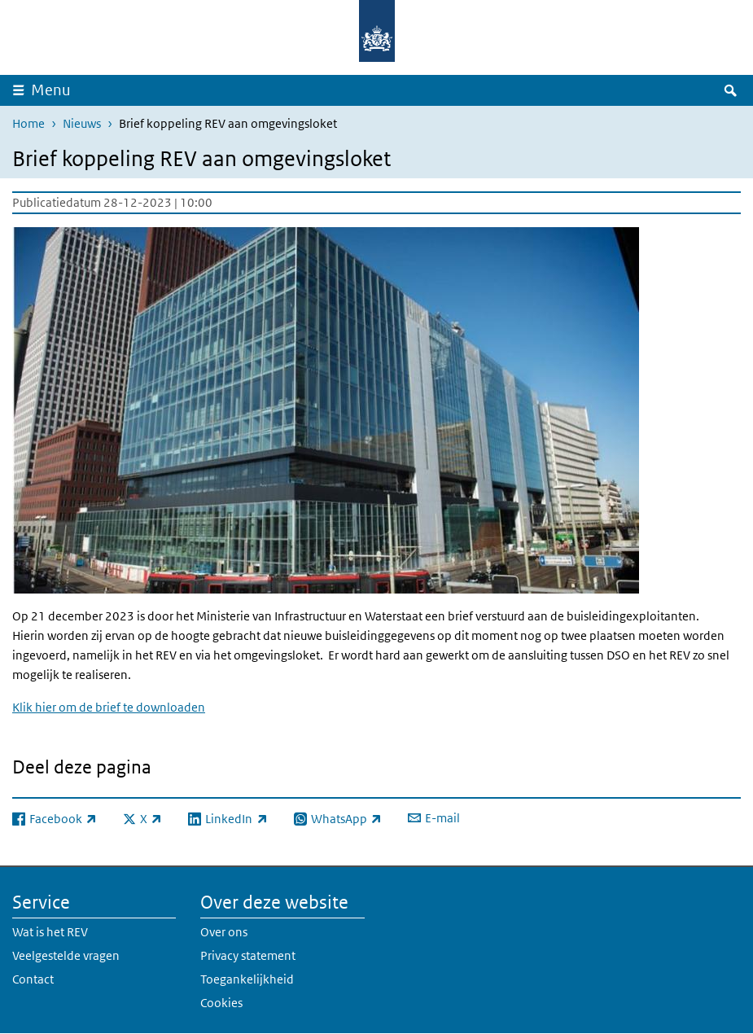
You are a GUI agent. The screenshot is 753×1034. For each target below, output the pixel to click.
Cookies (221, 1002)
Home (28, 123)
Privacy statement (248, 955)
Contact (33, 979)
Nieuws (82, 123)
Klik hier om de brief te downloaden (108, 707)
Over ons (223, 932)
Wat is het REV (50, 932)
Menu (51, 90)
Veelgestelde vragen (66, 955)
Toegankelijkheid (247, 979)
